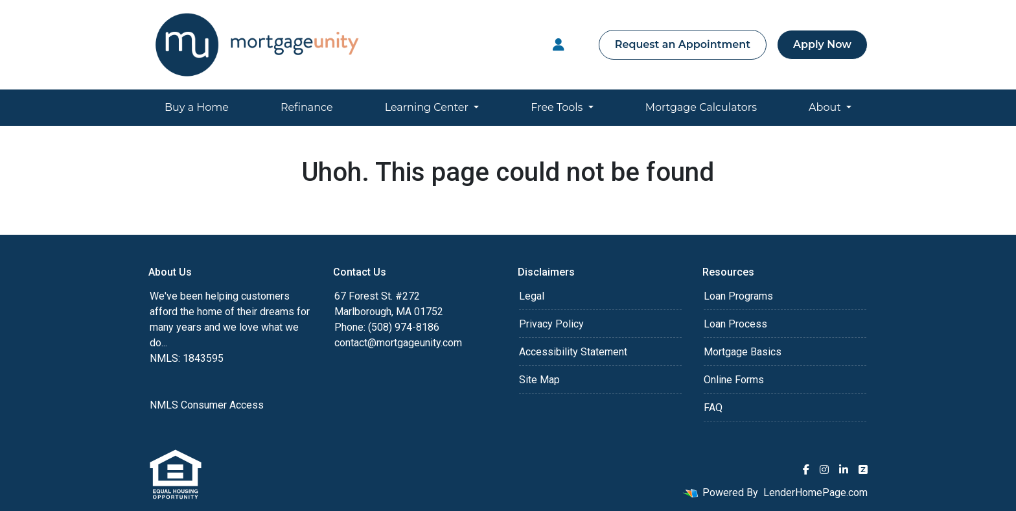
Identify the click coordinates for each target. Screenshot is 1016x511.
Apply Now (822, 44)
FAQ (713, 407)
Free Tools (558, 107)
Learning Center (428, 107)
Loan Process (735, 324)
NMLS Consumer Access (207, 405)
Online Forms (734, 380)
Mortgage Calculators (701, 107)
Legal (531, 296)
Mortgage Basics (742, 352)
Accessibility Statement (573, 352)
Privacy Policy (551, 324)
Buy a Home (197, 107)
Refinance (307, 107)
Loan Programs (738, 296)
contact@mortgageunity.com (398, 343)
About (826, 107)
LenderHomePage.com (815, 492)
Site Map (539, 380)
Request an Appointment (682, 44)
